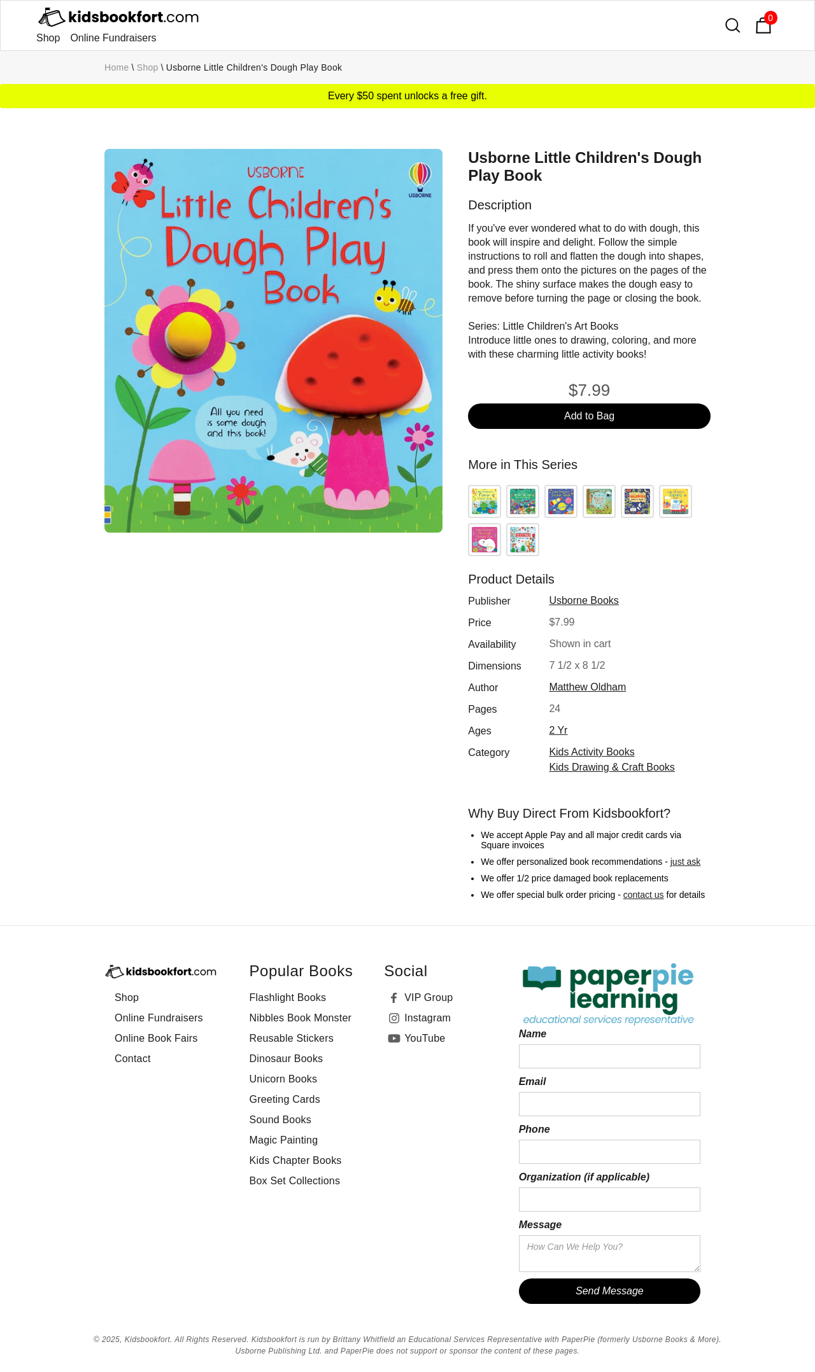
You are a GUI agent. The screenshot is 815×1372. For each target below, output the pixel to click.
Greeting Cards (285, 1099)
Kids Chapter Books (296, 1160)
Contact (133, 1058)
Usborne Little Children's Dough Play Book (254, 67)
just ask (685, 862)
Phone (534, 1129)
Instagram (427, 1017)
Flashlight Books (288, 997)
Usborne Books (583, 600)
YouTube (424, 1038)
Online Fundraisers (113, 37)
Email (532, 1081)
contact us (643, 895)
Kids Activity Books (591, 751)
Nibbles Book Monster (301, 1017)
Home (116, 67)
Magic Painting (284, 1140)
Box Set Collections (295, 1180)
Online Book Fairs (156, 1038)
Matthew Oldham (587, 687)
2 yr (558, 730)
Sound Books (280, 1119)
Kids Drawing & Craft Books (611, 767)
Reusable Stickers (292, 1038)
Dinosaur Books (286, 1058)
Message (540, 1224)
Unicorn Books (284, 1079)
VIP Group (428, 997)
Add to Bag (589, 415)
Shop (48, 37)
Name (533, 1033)
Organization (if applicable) (584, 1177)
